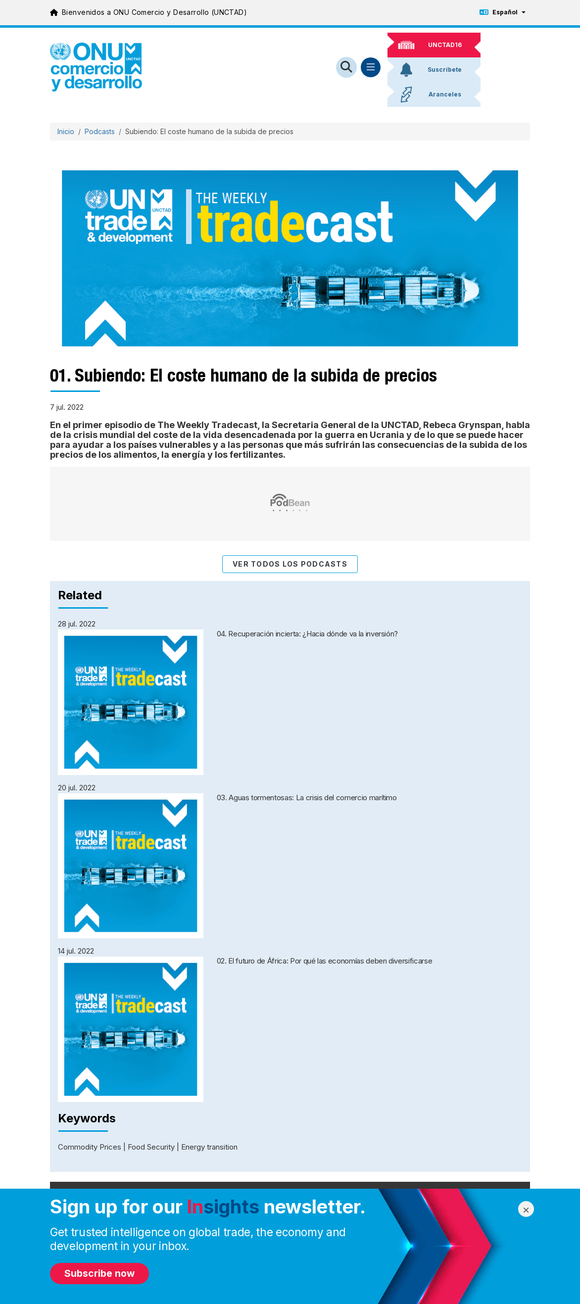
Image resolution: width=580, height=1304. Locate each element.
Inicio (65, 131)
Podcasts (100, 131)
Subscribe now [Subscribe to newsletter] (99, 1273)
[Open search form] (346, 67)
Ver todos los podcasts (290, 564)
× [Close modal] (526, 1209)
